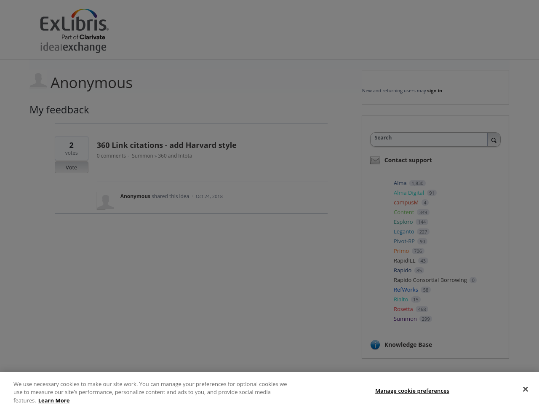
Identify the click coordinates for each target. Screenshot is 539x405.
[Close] (525, 393)
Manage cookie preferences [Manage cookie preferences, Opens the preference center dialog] (412, 395)
